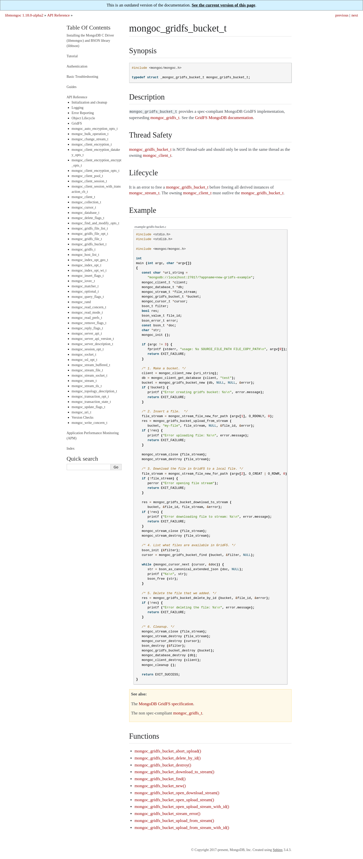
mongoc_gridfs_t (84, 249)
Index (71, 448)
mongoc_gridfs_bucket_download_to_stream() (174, 771)
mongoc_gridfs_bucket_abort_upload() (168, 750)
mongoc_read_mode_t (87, 312)
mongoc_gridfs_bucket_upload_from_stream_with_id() (182, 827)
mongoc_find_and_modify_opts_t (95, 223)
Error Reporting (83, 113)
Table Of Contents (89, 27)
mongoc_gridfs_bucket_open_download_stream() (177, 792)
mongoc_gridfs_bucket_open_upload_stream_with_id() (182, 806)
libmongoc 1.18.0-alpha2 (24, 15)
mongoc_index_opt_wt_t (89, 270)
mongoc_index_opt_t (86, 265)
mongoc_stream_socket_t (89, 375)
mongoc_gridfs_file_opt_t (90, 234)
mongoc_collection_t (86, 202)
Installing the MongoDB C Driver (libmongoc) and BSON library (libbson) (90, 41)
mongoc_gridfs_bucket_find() (160, 778)
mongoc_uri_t (81, 412)
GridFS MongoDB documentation (224, 117)
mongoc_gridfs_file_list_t (90, 228)
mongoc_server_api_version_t (93, 339)
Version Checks (83, 417)
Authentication (77, 66)
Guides (72, 87)
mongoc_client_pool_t (87, 176)
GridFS (77, 123)
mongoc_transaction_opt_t (90, 396)
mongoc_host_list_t (85, 255)
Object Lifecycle (83, 118)
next (355, 15)
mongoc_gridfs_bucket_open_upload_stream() (174, 799)
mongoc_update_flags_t (88, 407)
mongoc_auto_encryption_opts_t (95, 129)
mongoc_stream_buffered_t (91, 365)
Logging (77, 108)
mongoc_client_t (83, 197)
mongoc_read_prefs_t (87, 318)
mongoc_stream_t (84, 381)
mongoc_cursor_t (84, 207)
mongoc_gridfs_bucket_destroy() (163, 764)
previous (342, 15)
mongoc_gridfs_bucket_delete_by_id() (168, 757)
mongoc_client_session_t (89, 181)
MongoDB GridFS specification (166, 703)
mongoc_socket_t (84, 354)
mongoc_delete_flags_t (88, 218)
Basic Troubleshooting (82, 77)
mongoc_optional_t (85, 291)
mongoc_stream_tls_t (87, 386)
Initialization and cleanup (89, 102)
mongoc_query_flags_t (88, 297)
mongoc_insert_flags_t (88, 276)
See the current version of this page (223, 5)
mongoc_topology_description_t (94, 391)
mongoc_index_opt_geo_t (90, 260)
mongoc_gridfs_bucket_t (89, 244)
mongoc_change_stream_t (90, 139)
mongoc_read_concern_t (89, 307)
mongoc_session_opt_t (88, 349)
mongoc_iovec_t (83, 281)
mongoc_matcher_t (85, 286)
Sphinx (278, 849)
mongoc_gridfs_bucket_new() (160, 785)
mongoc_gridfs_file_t (87, 239)
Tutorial (72, 56)
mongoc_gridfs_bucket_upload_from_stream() (174, 820)
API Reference (58, 15)
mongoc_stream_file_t (87, 370)
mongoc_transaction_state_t (91, 402)
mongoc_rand (81, 302)
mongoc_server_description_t (92, 344)
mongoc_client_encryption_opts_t (95, 171)
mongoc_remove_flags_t (89, 323)
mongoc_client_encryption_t (92, 144)
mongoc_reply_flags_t (87, 328)
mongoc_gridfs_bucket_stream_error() (167, 813)
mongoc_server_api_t (87, 333)
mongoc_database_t (85, 213)
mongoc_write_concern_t (89, 423)
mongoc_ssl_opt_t (84, 360)
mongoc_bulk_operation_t (90, 134)
